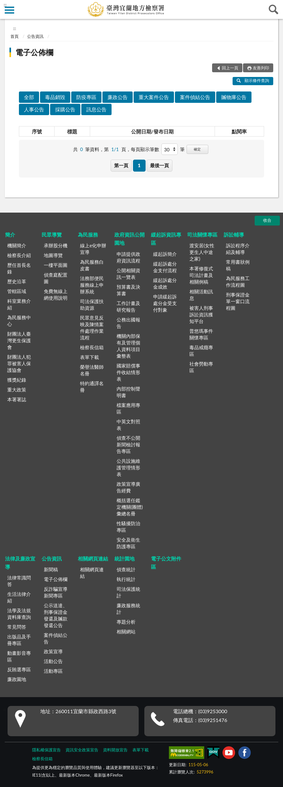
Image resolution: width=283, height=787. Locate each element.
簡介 (10, 235)
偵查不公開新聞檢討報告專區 (128, 444)
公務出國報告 (128, 323)
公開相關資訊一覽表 (128, 273)
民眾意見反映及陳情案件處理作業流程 (92, 327)
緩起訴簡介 (165, 254)
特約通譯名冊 (92, 386)
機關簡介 (16, 245)
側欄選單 (9, 10)
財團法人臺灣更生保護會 (19, 340)
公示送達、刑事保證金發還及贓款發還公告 (55, 615)
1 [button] (139, 165)
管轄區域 (16, 291)
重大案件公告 (154, 97)
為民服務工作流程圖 (238, 281)
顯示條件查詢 (253, 80)
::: (5, 4)
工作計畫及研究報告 (128, 306)
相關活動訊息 (201, 295)
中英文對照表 (128, 425)
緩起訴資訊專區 (166, 239)
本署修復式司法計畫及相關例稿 (201, 275)
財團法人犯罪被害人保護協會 (19, 363)
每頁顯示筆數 (145, 149)
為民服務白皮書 (92, 265)
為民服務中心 (19, 320)
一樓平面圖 (55, 265)
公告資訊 (35, 36)
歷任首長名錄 (19, 268)
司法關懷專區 (202, 235)
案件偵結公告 (195, 97)
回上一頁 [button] (230, 67)
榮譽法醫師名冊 (92, 370)
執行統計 (126, 579)
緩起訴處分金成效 (165, 283)
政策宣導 (53, 651)
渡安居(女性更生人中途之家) (201, 252)
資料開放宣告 (115, 749)
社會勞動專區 (201, 367)
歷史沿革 (16, 281)
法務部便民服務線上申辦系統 (92, 284)
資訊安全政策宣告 (82, 749)
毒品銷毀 (55, 97)
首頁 (14, 36)
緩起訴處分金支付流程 (165, 267)
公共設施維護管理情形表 (128, 467)
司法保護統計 (128, 592)
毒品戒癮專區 (201, 350)
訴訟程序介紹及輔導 (238, 249)
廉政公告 (117, 97)
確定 (197, 149)
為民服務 (88, 235)
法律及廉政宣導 (20, 562)
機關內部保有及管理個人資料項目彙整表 (128, 346)
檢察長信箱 (92, 347)
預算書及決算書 (128, 290)
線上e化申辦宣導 (93, 249)
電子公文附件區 (166, 562)
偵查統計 (126, 569)
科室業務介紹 (19, 304)
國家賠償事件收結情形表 (128, 372)
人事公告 (34, 109)
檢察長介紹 (19, 255)
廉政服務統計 (128, 608)
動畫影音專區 (19, 656)
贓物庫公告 (233, 97)
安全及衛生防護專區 (128, 543)
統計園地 (124, 558)
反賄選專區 (19, 669)
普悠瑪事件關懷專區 (201, 334)
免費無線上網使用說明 (55, 294)
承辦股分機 (55, 245)
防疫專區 (86, 97)
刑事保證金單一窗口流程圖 (238, 301)
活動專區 (53, 671)
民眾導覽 (52, 235)
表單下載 (89, 357)
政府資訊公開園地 (129, 239)
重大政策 (16, 389)
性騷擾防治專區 (128, 526)
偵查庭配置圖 (55, 278)
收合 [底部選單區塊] (267, 220)
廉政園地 (16, 679)
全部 (29, 97)
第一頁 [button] (121, 165)
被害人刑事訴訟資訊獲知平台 (201, 314)
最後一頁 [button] (159, 165)
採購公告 (65, 109)
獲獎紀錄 (16, 380)
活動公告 (53, 661)
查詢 (273, 9)
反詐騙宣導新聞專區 (55, 592)
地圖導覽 (53, 255)
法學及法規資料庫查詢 (19, 614)
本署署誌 (16, 399)
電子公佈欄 (34, 52)
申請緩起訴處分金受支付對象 (165, 303)
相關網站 (126, 631)
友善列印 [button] (261, 67)
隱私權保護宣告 (46, 749)
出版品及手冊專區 (19, 640)
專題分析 (126, 622)
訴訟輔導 (234, 235)
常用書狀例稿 (238, 265)
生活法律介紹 (19, 597)
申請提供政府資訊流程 (128, 257)
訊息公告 (96, 109)
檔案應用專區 (128, 408)
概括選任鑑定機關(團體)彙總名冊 (130, 506)
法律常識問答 (19, 581)
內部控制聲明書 (128, 392)
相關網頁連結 (93, 558)
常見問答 (16, 627)
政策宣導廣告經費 (128, 487)
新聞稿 (51, 569)
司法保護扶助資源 (92, 304)
